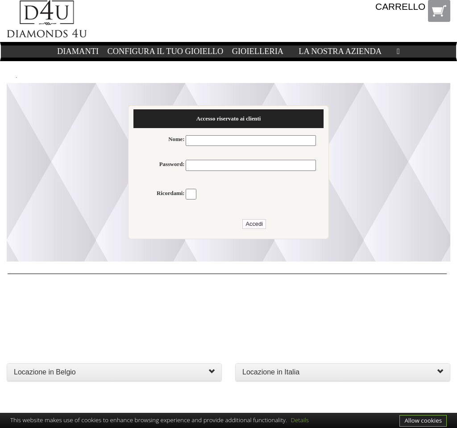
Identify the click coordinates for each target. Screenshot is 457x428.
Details (300, 420)
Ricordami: (171, 193)
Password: (172, 164)
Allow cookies (423, 420)
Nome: (176, 139)
